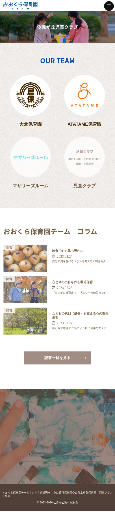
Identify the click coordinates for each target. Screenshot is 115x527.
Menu (109, 6)
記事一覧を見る (47, 366)
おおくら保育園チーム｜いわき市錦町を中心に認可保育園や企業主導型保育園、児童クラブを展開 (57, 497)
